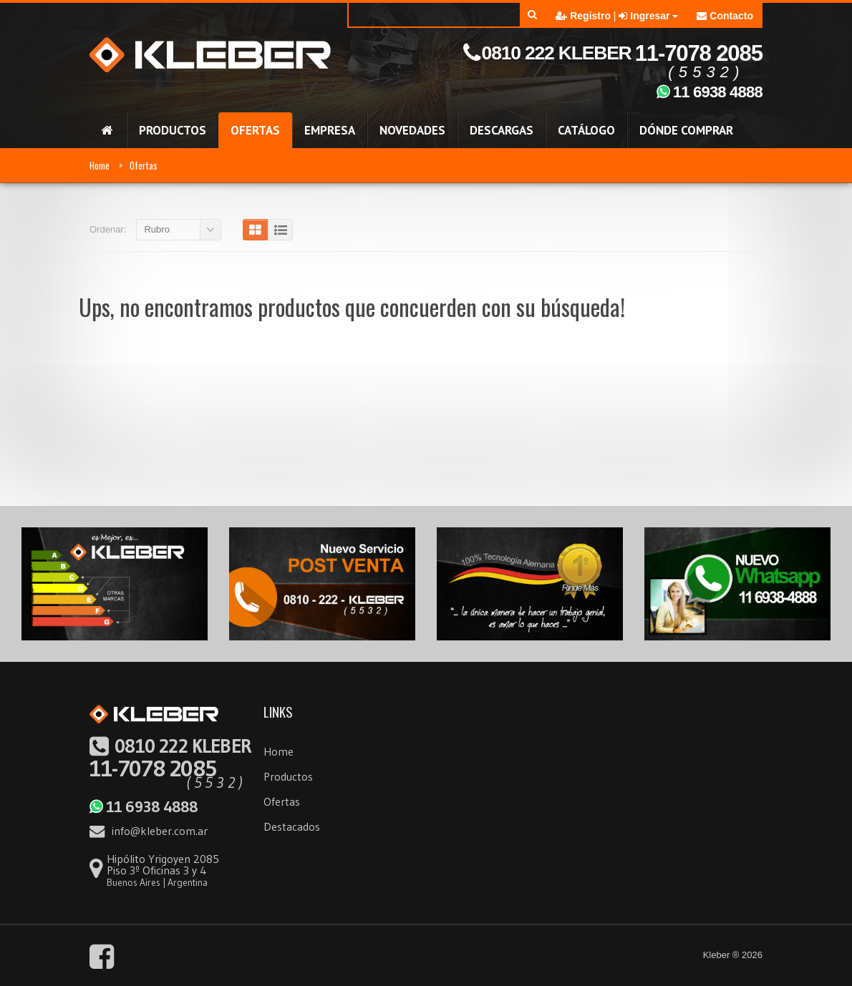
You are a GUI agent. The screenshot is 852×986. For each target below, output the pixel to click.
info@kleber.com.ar (148, 831)
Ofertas (144, 165)
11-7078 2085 (170, 758)
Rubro (156, 229)
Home (99, 165)
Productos (288, 776)
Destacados (291, 826)
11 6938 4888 (143, 806)
